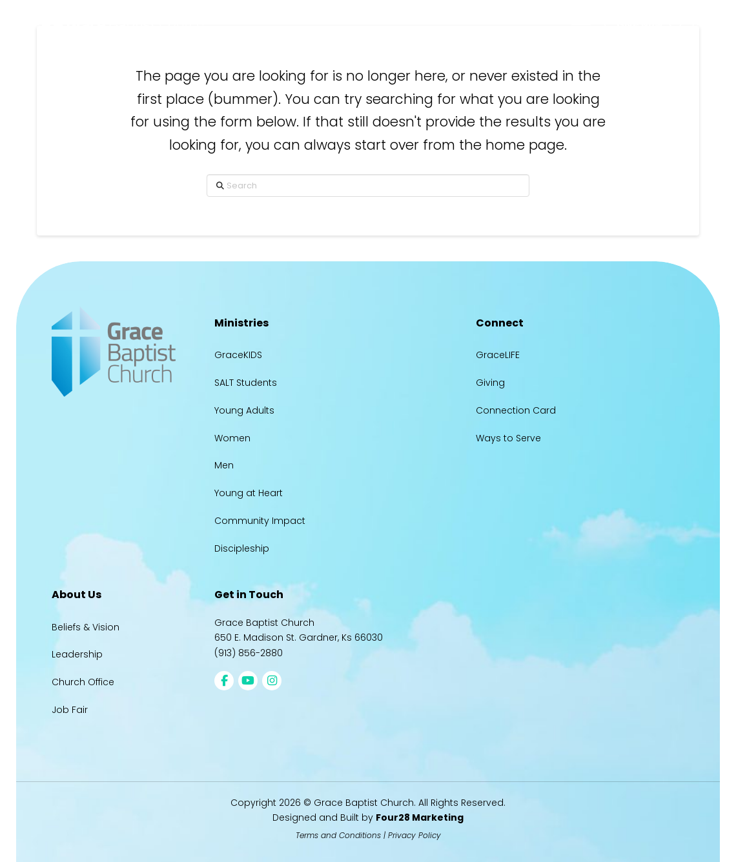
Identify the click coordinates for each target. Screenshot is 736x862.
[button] (581, 24)
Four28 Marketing (420, 817)
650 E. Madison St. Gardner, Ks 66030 (298, 637)
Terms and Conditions (338, 835)
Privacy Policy (414, 835)
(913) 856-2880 (248, 652)
